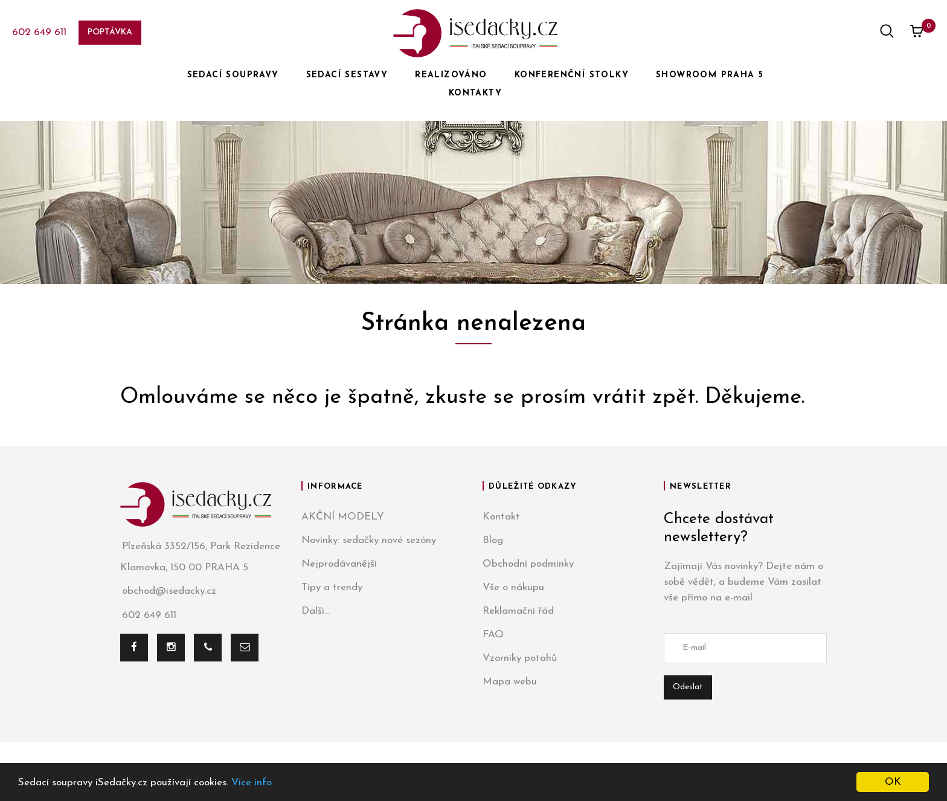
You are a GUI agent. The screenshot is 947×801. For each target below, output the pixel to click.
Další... (315, 611)
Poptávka (110, 32)
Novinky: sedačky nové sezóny (368, 540)
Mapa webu (510, 682)
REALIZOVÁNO (451, 75)
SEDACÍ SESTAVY (347, 75)
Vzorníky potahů (520, 658)
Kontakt (501, 517)
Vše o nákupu (513, 587)
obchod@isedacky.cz (168, 592)
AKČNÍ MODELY (342, 517)
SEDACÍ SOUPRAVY (233, 75)
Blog (493, 540)
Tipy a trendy (331, 587)
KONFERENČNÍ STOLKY (572, 75)
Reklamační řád (518, 611)
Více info (251, 782)
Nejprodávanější (339, 564)
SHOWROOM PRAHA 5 (709, 75)
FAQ (493, 634)
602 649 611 (39, 32)
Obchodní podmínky (528, 564)
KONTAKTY (475, 93)
